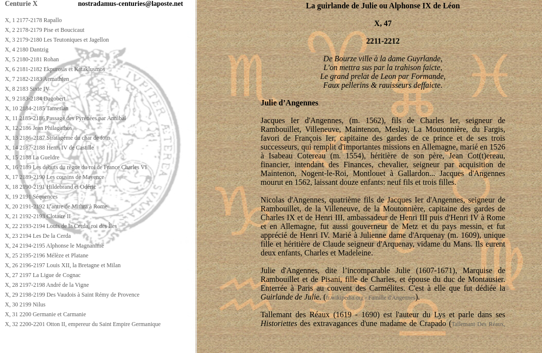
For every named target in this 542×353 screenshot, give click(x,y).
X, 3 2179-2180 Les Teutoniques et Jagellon (57, 39)
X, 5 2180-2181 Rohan (32, 59)
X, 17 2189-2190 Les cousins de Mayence (54, 177)
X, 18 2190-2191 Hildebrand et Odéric (50, 186)
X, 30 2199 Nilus (25, 304)
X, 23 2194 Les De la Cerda (38, 235)
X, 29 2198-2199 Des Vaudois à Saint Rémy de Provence (72, 294)
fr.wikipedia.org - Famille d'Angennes (370, 297)
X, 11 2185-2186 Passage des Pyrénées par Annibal (65, 118)
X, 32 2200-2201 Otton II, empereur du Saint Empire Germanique (83, 324)
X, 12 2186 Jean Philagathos (38, 128)
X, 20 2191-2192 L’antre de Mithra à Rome (56, 206)
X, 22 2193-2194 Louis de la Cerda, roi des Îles (61, 226)
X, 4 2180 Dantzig (27, 49)
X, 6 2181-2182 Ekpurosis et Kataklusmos (55, 69)
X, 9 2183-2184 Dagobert (35, 98)
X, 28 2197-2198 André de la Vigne (47, 284)
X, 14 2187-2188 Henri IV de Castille (49, 147)
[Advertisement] (180, 344)
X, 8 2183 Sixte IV (27, 88)
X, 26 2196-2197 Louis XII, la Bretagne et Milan (63, 265)
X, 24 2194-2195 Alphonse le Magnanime (54, 245)
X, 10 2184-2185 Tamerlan (37, 108)
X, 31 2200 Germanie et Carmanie (45, 314)
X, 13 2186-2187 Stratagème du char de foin (57, 137)
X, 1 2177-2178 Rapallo (33, 20)
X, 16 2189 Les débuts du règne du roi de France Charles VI (76, 167)
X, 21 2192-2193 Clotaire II (38, 216)
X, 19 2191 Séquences (31, 196)
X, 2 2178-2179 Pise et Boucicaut (44, 29)
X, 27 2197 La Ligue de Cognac (42, 275)
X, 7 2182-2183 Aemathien (37, 79)
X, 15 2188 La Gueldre (32, 157)
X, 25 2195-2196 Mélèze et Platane (46, 255)
